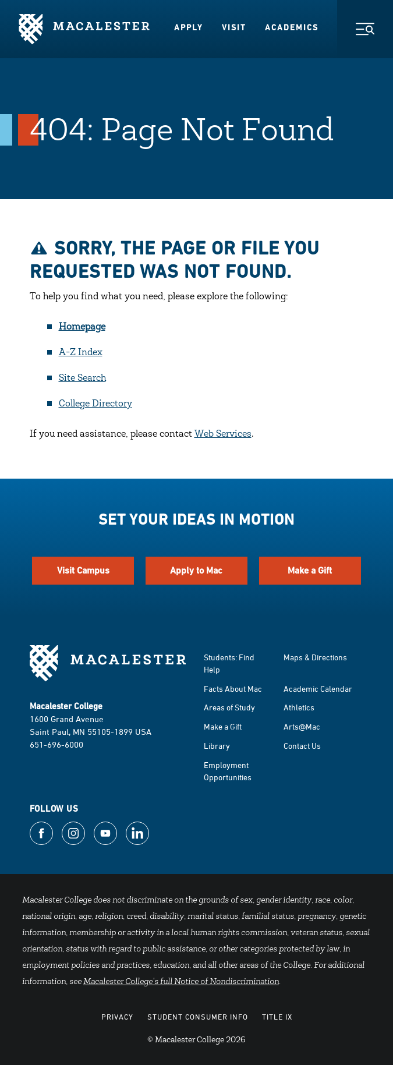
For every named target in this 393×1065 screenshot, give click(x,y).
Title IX (277, 1016)
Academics (291, 27)
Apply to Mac (196, 570)
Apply (188, 27)
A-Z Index (80, 353)
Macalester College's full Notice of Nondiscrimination (181, 982)
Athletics (299, 707)
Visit (234, 27)
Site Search (82, 378)
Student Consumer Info (197, 1016)
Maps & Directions (315, 657)
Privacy (117, 1016)
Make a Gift (310, 570)
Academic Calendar (318, 689)
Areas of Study (229, 707)
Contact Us (302, 746)
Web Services (223, 434)
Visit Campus (83, 570)
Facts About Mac (233, 689)
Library (217, 746)
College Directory (95, 404)
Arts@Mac (302, 726)
